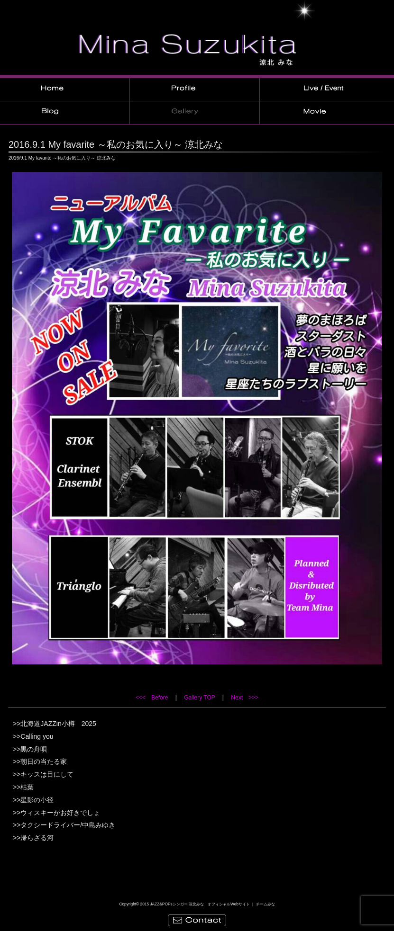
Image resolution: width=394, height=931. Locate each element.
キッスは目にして (46, 774)
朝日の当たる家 (43, 761)
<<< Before (152, 697)
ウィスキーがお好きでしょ (60, 812)
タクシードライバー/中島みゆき (67, 825)
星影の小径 (37, 800)
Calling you (36, 736)
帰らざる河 (37, 837)
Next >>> (244, 697)
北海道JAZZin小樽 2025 (58, 723)
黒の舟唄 (33, 749)
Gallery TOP (199, 697)
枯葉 (27, 787)
